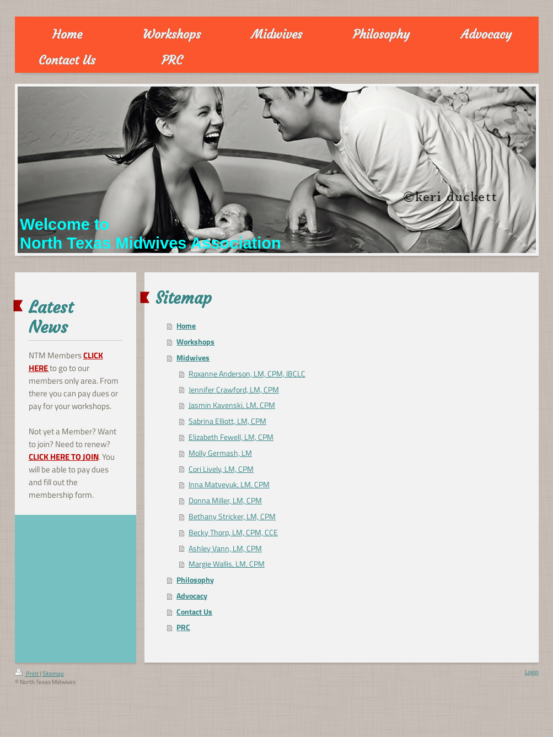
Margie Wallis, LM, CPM (227, 564)
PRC (183, 627)
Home (186, 326)
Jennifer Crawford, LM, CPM (234, 390)
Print (27, 673)
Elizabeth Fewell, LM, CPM (231, 437)
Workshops (195, 342)
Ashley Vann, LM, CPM (225, 548)
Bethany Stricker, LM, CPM (232, 516)
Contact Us (194, 612)
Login (532, 672)
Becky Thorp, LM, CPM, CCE (233, 532)
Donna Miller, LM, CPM (225, 500)
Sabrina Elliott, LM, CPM (227, 421)
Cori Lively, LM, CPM (221, 469)
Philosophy (195, 580)
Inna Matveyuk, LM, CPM (229, 484)
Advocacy (191, 596)
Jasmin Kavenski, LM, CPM (232, 405)
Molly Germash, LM (220, 453)
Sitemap (53, 673)
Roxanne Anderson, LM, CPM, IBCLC (247, 374)
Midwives (193, 358)
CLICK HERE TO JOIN (64, 456)
